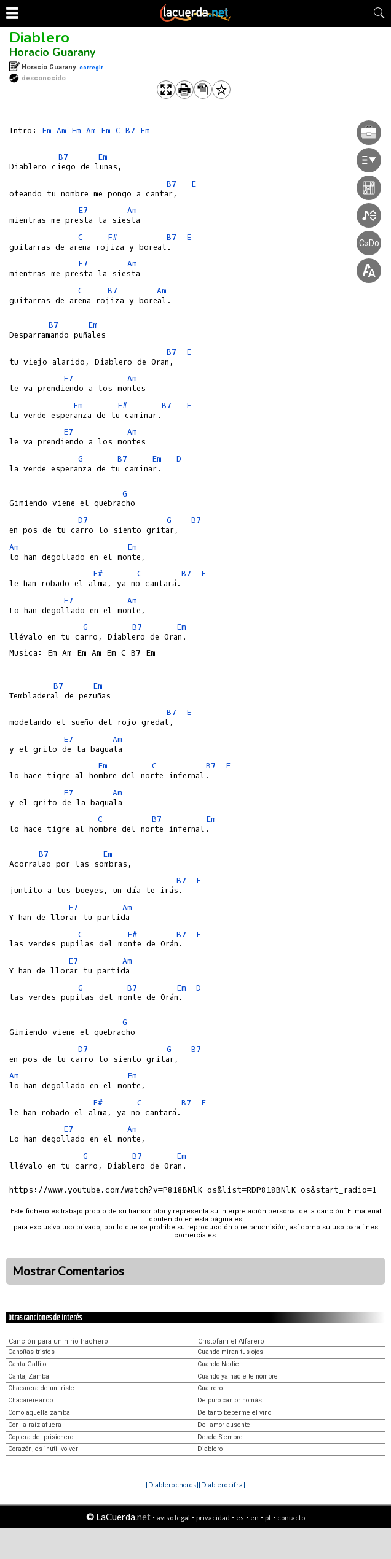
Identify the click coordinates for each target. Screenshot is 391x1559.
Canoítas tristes (31, 1352)
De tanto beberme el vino (234, 1413)
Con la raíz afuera (34, 1425)
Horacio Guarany (52, 52)
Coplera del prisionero (40, 1437)
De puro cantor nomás (229, 1400)
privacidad (213, 1518)
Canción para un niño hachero (58, 1341)
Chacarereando (30, 1400)
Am (61, 130)
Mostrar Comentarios (68, 1271)
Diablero (39, 37)
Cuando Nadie (218, 1364)
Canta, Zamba (28, 1376)
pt (268, 1518)
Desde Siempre (220, 1437)
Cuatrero (210, 1388)
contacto (291, 1518)
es (240, 1518)
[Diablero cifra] (222, 1484)
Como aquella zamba (39, 1413)
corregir (91, 67)
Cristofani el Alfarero (231, 1341)
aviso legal (173, 1518)
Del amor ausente (223, 1425)
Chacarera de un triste (41, 1388)
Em (47, 130)
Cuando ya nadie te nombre (237, 1376)
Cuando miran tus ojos (230, 1352)
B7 (130, 130)
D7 (83, 520)
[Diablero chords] (172, 1484)
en (254, 1518)
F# (112, 237)
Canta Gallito (27, 1364)
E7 (83, 210)
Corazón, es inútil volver (43, 1449)
